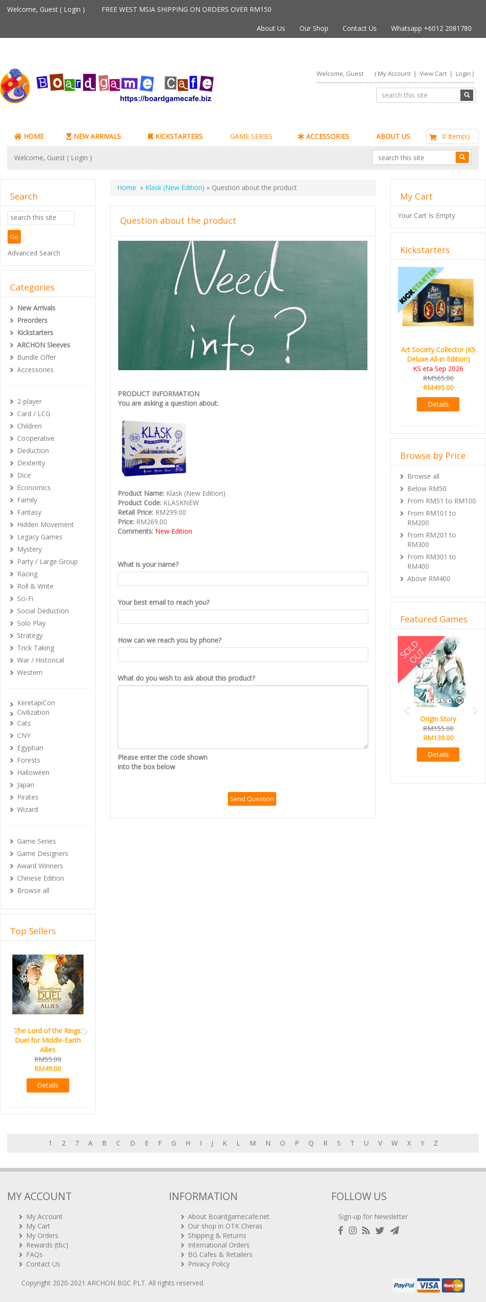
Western (30, 672)
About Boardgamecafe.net (229, 1216)
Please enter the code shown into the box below (162, 762)
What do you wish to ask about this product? (186, 678)
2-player (29, 401)
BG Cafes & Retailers (220, 1254)
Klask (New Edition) (175, 187)
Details (47, 1085)
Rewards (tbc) (47, 1244)
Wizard (27, 809)
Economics (34, 487)
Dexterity (31, 462)
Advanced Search (34, 252)
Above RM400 (428, 578)
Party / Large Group (47, 561)
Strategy (30, 635)
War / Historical (40, 660)
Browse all (33, 890)
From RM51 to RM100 (441, 500)
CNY (23, 735)
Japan (25, 784)
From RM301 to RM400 (431, 561)
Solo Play (31, 623)
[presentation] (300, 771)
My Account (394, 73)
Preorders (32, 320)
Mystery (29, 549)
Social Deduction (43, 610)
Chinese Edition (40, 878)
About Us (271, 28)
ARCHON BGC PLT (116, 1282)
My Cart (38, 1225)
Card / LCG (33, 413)
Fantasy (29, 512)
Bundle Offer (36, 357)
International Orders (219, 1244)
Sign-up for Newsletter (373, 1216)
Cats (24, 723)
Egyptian (30, 747)
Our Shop (313, 28)
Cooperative (36, 438)
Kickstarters (35, 332)
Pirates (27, 796)
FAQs (34, 1254)
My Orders (42, 1235)
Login (72, 9)
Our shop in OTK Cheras (225, 1225)
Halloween (33, 772)
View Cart (433, 73)
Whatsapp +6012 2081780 (431, 28)
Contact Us (360, 28)
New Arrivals (36, 307)
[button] (13, 1026)
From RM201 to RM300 (431, 539)
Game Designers (42, 853)
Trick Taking (35, 647)
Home (126, 187)
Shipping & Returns (217, 1235)
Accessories (35, 369)
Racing (27, 573)
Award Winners (40, 865)
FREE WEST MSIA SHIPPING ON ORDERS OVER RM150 (186, 9)
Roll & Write (35, 586)
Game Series (36, 841)
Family (27, 499)
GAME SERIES (251, 136)
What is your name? (148, 564)
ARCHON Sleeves (43, 344)
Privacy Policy (209, 1263)
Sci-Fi (25, 598)
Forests (28, 760)
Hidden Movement (45, 524)
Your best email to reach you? (163, 602)
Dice (24, 475)
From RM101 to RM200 (431, 518)
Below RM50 (427, 488)
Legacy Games (40, 536)
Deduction (33, 450)
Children (29, 425)
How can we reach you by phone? (169, 640)
